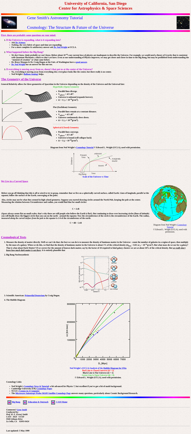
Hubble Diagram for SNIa (114, 368)
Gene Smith (22, 410)
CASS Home (58, 402)
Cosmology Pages (44, 389)
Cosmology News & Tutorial (36, 386)
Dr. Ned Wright (60, 47)
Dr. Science (20, 42)
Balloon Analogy (31, 74)
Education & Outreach (35, 402)
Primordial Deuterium (35, 295)
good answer (81, 62)
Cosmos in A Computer (29, 391)
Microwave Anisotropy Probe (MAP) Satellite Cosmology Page (43, 393)
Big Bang (13, 402)
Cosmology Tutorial (84, 147)
